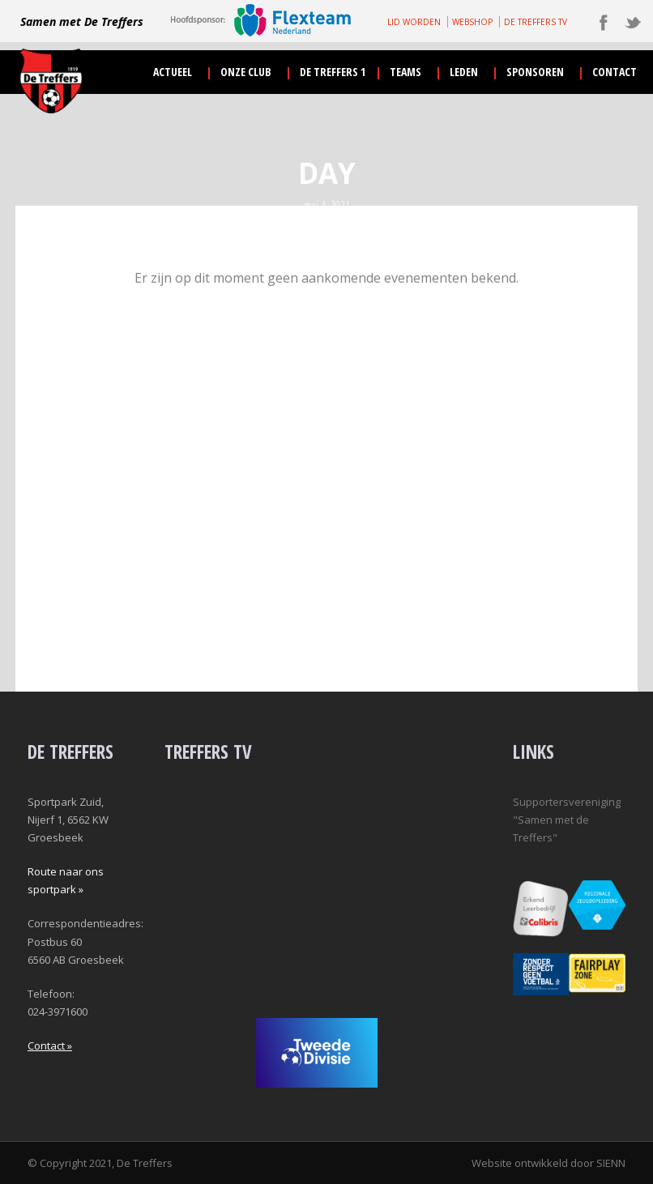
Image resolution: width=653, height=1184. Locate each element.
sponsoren (535, 71)
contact (614, 71)
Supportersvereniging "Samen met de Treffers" (567, 819)
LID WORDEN (414, 22)
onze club (245, 71)
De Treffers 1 (332, 71)
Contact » (50, 1045)
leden (464, 71)
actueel (172, 71)
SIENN (610, 1163)
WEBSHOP (472, 22)
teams (405, 71)
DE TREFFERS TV (535, 22)
